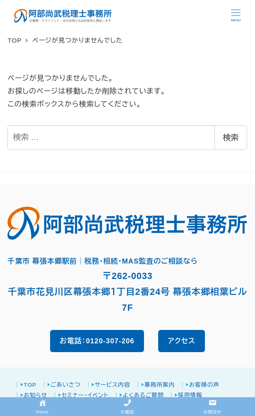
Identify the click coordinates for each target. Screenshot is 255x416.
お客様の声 (204, 385)
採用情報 (190, 395)
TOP (30, 385)
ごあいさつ (65, 385)
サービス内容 (112, 385)
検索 (231, 137)
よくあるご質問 (143, 395)
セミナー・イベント (85, 395)
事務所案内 (159, 385)
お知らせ (36, 395)
